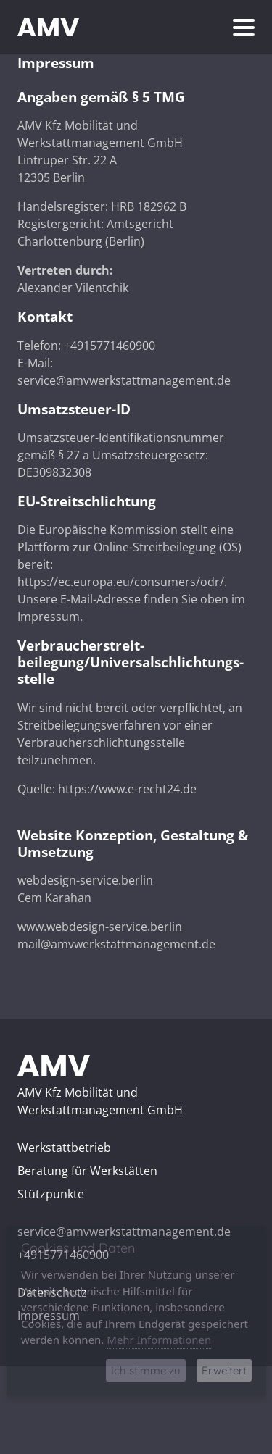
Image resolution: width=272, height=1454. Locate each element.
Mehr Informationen (159, 1339)
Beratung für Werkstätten (87, 1171)
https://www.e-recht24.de (127, 789)
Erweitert (224, 1370)
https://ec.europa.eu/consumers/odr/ (120, 582)
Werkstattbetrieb (64, 1148)
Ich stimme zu (146, 1370)
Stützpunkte (50, 1194)
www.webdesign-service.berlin (99, 927)
